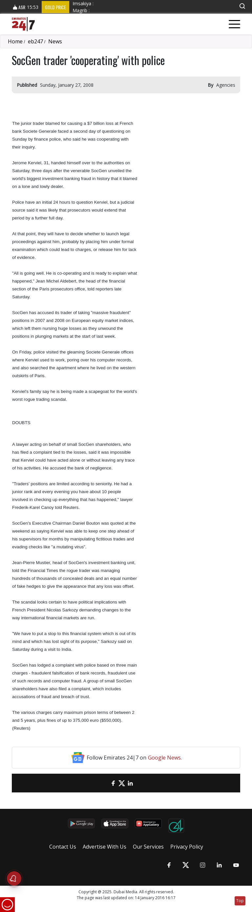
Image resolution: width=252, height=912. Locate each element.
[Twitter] (121, 783)
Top (240, 900)
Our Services (148, 846)
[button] (242, 6)
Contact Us (62, 846)
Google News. (165, 757)
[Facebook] (113, 783)
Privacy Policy (186, 846)
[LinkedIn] (130, 783)
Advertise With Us (104, 846)
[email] (104, 783)
